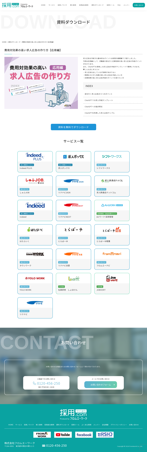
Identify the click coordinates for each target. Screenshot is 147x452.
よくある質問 (86, 425)
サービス (52, 5)
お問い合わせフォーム (101, 384)
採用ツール (110, 5)
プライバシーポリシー (119, 425)
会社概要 (105, 425)
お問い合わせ (138, 5)
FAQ (118, 5)
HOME (43, 5)
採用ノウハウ (62, 5)
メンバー (127, 5)
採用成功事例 (83, 5)
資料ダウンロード (97, 5)
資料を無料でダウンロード (73, 127)
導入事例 (73, 5)
